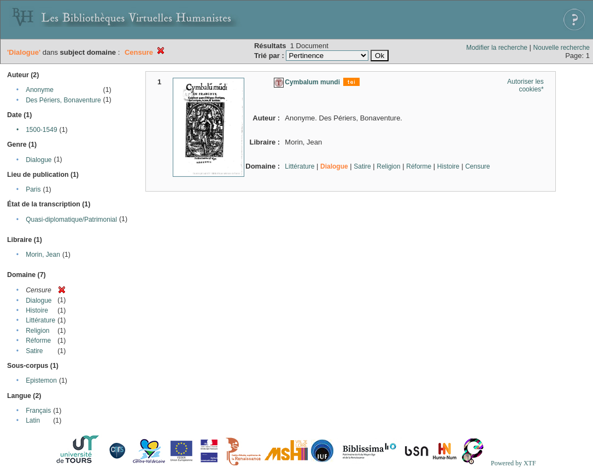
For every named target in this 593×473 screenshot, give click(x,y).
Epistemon (41, 380)
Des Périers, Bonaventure (63, 100)
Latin (33, 420)
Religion (37, 330)
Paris (33, 189)
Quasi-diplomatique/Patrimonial (71, 219)
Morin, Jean (43, 254)
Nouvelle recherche (561, 47)
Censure (477, 166)
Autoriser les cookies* (525, 85)
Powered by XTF (513, 463)
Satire (34, 351)
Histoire (37, 310)
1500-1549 (41, 130)
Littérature (40, 320)
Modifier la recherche (496, 47)
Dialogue (38, 160)
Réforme (38, 340)
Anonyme (40, 90)
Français (38, 410)
